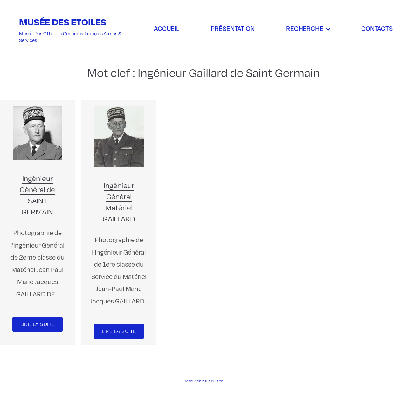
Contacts (377, 28)
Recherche (304, 28)
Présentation (233, 28)
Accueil (166, 28)
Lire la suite (37, 324)
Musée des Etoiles (62, 22)
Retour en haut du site (203, 380)
